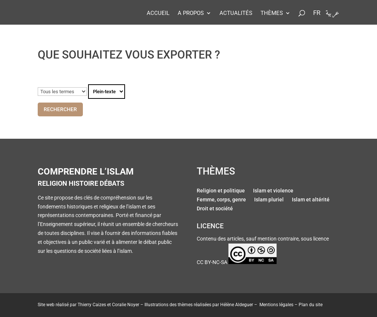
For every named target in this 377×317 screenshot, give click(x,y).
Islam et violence (273, 191)
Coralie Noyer (125, 304)
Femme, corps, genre (221, 200)
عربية (332, 15)
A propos (191, 13)
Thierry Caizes (92, 304)
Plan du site (311, 304)
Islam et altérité (311, 200)
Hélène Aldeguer (236, 304)
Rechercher (60, 109)
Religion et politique (221, 191)
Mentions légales (276, 304)
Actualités (235, 13)
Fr (316, 13)
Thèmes (272, 13)
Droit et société (215, 209)
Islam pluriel (269, 200)
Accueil (158, 13)
